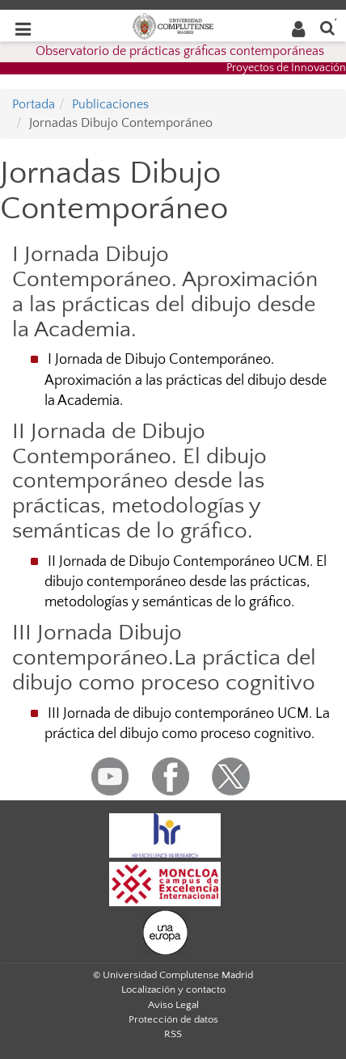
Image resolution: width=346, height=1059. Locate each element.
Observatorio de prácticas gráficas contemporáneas (180, 51)
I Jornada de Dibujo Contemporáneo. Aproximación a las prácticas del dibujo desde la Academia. (185, 380)
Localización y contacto (173, 989)
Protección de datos (173, 1019)
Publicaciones (110, 104)
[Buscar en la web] (327, 27)
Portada (33, 104)
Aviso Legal (173, 1004)
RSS (173, 1034)
